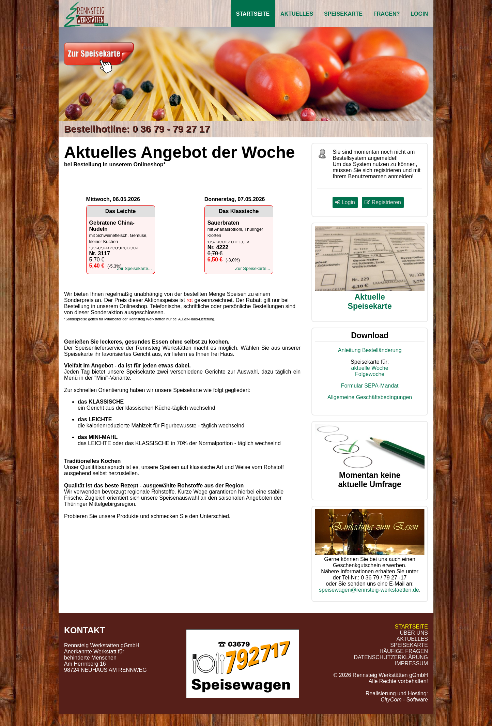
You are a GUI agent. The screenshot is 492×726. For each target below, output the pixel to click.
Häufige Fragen (404, 651)
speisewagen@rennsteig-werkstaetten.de (369, 590)
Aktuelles (296, 14)
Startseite (253, 14)
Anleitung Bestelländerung (370, 350)
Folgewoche (369, 374)
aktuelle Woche (369, 368)
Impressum (411, 663)
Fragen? (386, 14)
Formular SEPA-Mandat (370, 386)
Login (419, 14)
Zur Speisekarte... (134, 268)
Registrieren (383, 202)
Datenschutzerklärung (391, 657)
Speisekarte (343, 14)
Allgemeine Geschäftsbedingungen (369, 397)
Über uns (414, 633)
